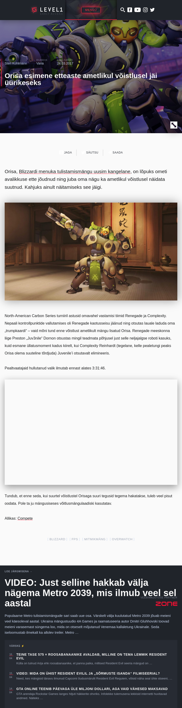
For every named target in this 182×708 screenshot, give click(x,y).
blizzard (57, 539)
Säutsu (89, 152)
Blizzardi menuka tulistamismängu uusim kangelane (74, 171)
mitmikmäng (94, 539)
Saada (115, 152)
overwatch (122, 539)
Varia (40, 63)
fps (75, 539)
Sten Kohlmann (16, 63)
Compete (25, 518)
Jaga (65, 152)
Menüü (91, 10)
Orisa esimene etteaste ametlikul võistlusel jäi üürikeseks (81, 79)
